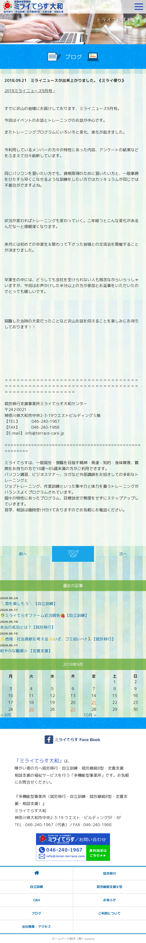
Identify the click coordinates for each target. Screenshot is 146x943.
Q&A (36, 900)
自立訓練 (36, 886)
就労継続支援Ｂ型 (109, 886)
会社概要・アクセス (36, 926)
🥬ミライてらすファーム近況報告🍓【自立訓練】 (44, 615)
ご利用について (109, 913)
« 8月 (5, 715)
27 (73, 709)
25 (31, 709)
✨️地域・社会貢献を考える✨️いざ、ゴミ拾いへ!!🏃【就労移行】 (57, 639)
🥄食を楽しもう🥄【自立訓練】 (28, 603)
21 (93, 702)
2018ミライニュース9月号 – (29, 90)
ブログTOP (73, 554)
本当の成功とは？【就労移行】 (27, 627)
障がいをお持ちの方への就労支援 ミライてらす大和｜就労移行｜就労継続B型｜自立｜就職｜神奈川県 (33, 6)
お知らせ (109, 900)
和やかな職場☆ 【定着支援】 (26, 651)
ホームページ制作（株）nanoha (73, 939)
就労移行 (109, 873)
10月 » (90, 715)
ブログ (36, 913)
